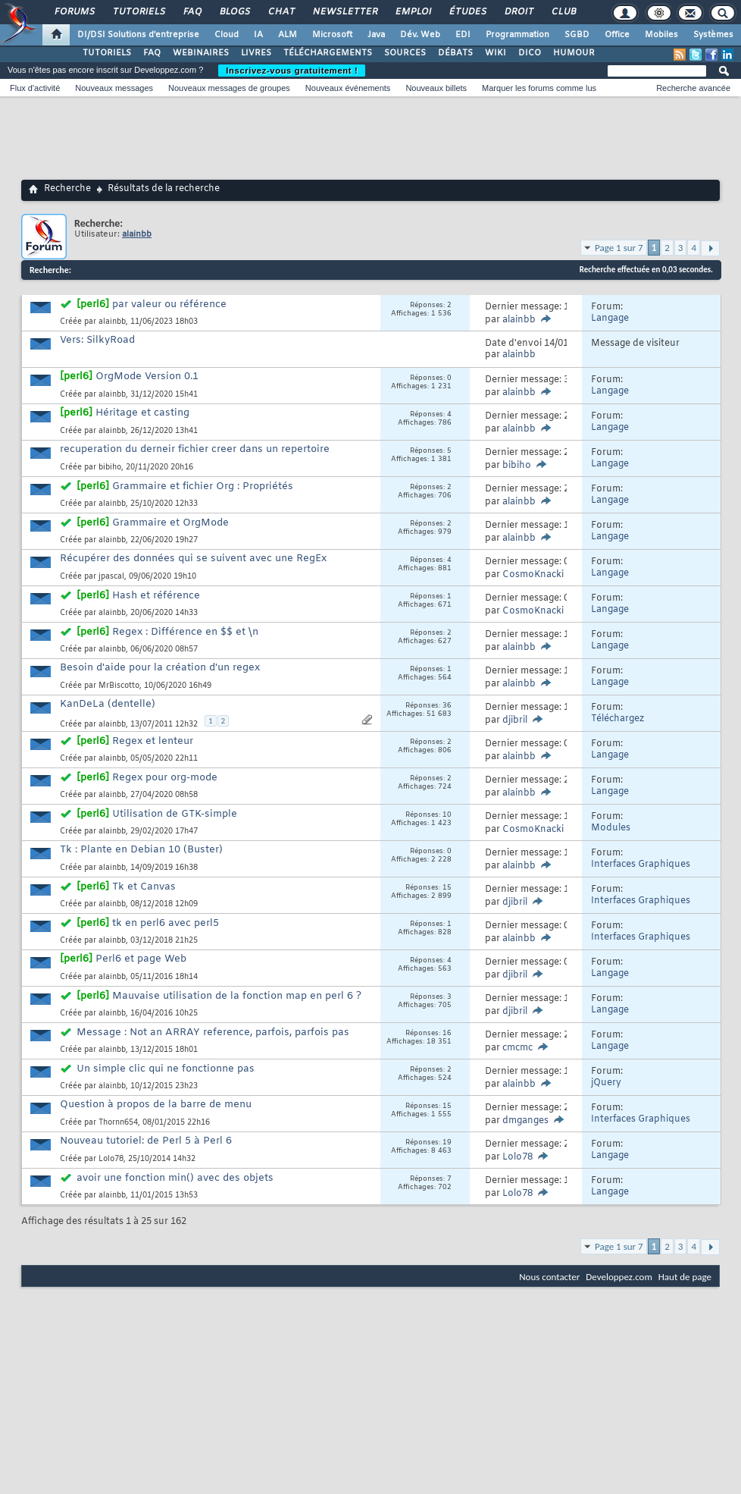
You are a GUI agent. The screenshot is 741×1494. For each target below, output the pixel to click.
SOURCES (405, 53)
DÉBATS (455, 53)
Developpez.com (619, 1276)
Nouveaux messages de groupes (229, 88)
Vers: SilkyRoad (97, 340)
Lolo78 (110, 1159)
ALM (287, 35)
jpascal (111, 577)
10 (447, 815)
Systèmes (713, 35)
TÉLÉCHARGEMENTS (327, 53)
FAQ (191, 12)
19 (447, 1142)
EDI (463, 35)
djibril (514, 720)
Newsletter (344, 12)
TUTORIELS (107, 53)
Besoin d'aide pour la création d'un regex (160, 667)
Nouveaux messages (114, 88)
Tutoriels (138, 12)
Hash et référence (156, 595)
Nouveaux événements (348, 88)
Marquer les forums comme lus (539, 88)
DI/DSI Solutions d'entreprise (138, 35)
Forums (73, 12)
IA (258, 35)
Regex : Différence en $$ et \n (185, 632)
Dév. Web (420, 35)
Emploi (412, 12)
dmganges (525, 1121)
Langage (610, 318)
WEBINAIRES (201, 53)
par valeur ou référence (169, 304)
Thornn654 (118, 1123)
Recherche (67, 189)
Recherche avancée (693, 88)
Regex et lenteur (152, 741)
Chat (280, 12)
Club (563, 12)
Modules (610, 828)
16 (447, 1033)
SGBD (576, 35)
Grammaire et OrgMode (170, 522)
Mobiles (661, 35)
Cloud (226, 35)
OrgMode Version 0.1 (147, 376)
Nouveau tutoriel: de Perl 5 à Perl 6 (146, 1141)
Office (617, 35)
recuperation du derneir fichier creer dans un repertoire (195, 449)
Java (376, 35)
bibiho (109, 467)
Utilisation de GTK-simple (174, 814)
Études (467, 12)
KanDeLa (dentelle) (107, 704)
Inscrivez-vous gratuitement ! (292, 70)
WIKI (495, 53)
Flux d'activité (35, 88)
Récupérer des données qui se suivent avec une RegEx (193, 558)
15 (447, 888)
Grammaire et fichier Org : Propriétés (202, 486)
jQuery (606, 1083)
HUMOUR (574, 53)
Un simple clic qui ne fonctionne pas (166, 1068)
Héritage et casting (142, 412)
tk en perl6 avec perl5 (165, 923)
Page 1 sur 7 (619, 247)
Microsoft (332, 35)
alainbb (112, 322)
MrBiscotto (118, 686)
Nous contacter (549, 1276)
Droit (518, 12)
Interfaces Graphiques (640, 864)
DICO (529, 53)
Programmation (517, 35)
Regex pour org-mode (164, 777)
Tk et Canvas (144, 886)
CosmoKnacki (533, 575)
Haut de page (684, 1276)
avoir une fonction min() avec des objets (175, 1178)
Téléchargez (617, 719)
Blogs (234, 12)
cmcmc (517, 1048)
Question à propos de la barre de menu (156, 1104)
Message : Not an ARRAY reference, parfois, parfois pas (213, 1032)
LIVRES (256, 53)
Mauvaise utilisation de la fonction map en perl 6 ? (236, 996)
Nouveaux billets (436, 88)
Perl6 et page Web (140, 959)
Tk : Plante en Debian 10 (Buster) (141, 849)
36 (447, 706)
